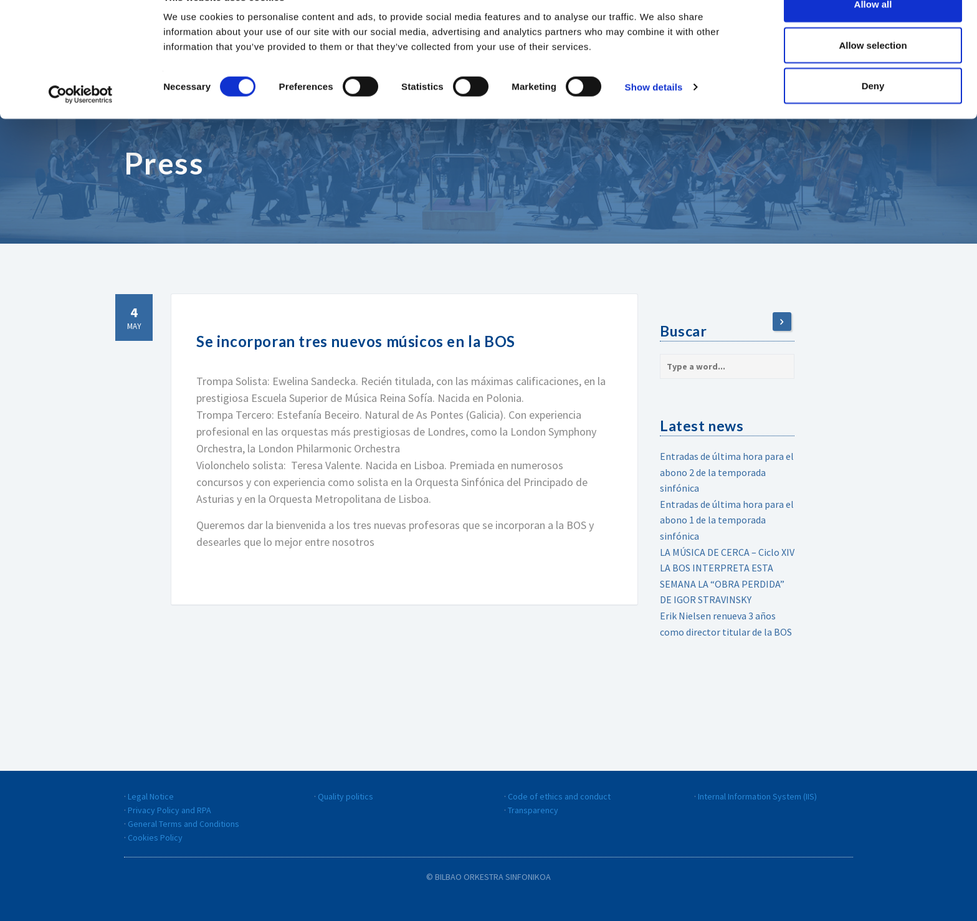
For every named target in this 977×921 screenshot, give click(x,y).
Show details (654, 115)
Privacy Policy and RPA (169, 810)
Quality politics (345, 796)
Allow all (873, 32)
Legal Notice (151, 796)
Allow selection (873, 74)
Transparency (533, 810)
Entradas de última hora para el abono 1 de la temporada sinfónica (727, 520)
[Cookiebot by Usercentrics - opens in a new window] (80, 123)
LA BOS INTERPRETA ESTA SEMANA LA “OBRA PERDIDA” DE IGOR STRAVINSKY (722, 583)
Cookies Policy (155, 837)
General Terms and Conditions (183, 823)
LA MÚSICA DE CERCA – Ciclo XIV (727, 552)
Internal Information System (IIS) (757, 796)
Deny (873, 114)
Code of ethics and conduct (559, 796)
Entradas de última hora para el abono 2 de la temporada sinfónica (727, 472)
